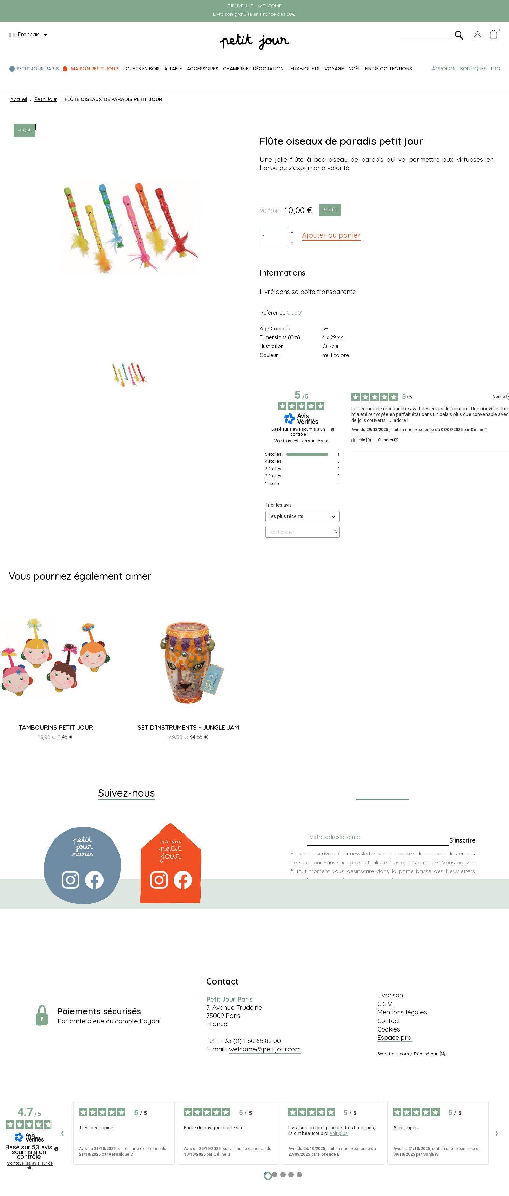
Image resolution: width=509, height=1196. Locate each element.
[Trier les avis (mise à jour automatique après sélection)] (302, 516)
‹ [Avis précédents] (62, 1132)
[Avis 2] (274, 1174)
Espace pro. (394, 1037)
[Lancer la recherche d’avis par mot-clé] (335, 532)
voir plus (339, 1133)
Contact (388, 1021)
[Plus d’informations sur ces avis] (332, 429)
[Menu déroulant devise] (29, 35)
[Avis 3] (283, 1174)
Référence (272, 312)
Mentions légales (402, 1012)
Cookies (388, 1029)
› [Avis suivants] (497, 1132)
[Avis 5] (299, 1174)
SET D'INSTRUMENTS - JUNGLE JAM (188, 727)
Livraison (390, 995)
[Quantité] (273, 237)
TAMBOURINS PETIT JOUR (56, 727)
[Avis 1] (268, 1176)
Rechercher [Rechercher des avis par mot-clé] (299, 532)
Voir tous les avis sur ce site (301, 441)
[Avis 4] (291, 1174)
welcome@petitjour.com (265, 1049)
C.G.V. (385, 1004)
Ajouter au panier (331, 235)
